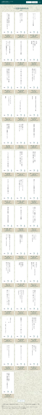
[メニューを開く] (39, 2)
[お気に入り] (4, 32)
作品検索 (33, 404)
